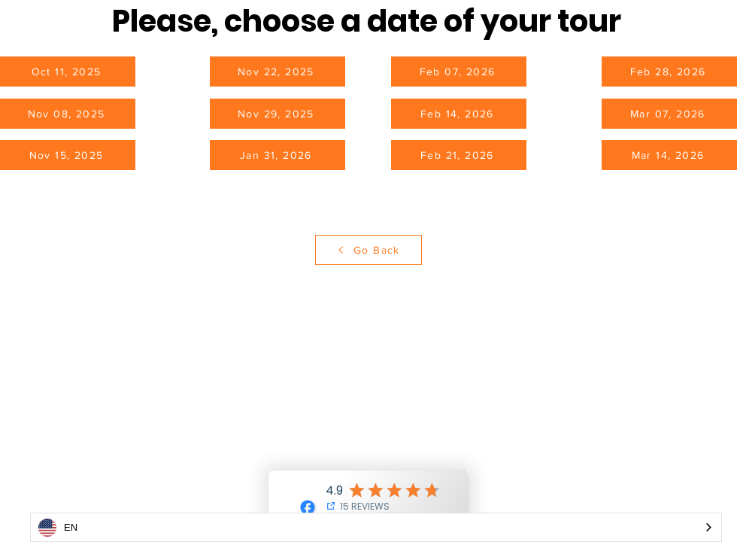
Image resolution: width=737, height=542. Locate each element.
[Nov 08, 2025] (67, 114)
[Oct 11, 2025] (67, 71)
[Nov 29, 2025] (277, 114)
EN (57, 528)
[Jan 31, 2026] (277, 155)
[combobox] (376, 527)
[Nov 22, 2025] (277, 71)
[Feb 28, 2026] (669, 71)
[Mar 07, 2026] (669, 114)
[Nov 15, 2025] (67, 155)
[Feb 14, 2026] (458, 114)
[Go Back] (368, 250)
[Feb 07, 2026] (458, 71)
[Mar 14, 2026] (669, 155)
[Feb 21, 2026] (458, 155)
